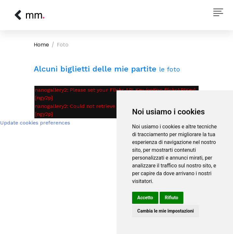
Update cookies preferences (35, 123)
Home (41, 44)
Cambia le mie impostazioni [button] (165, 211)
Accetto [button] (145, 197)
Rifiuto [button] (171, 197)
